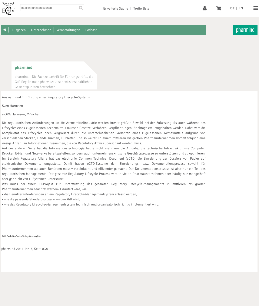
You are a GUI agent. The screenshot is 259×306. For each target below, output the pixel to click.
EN (241, 8)
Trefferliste (141, 8)
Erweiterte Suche (115, 8)
